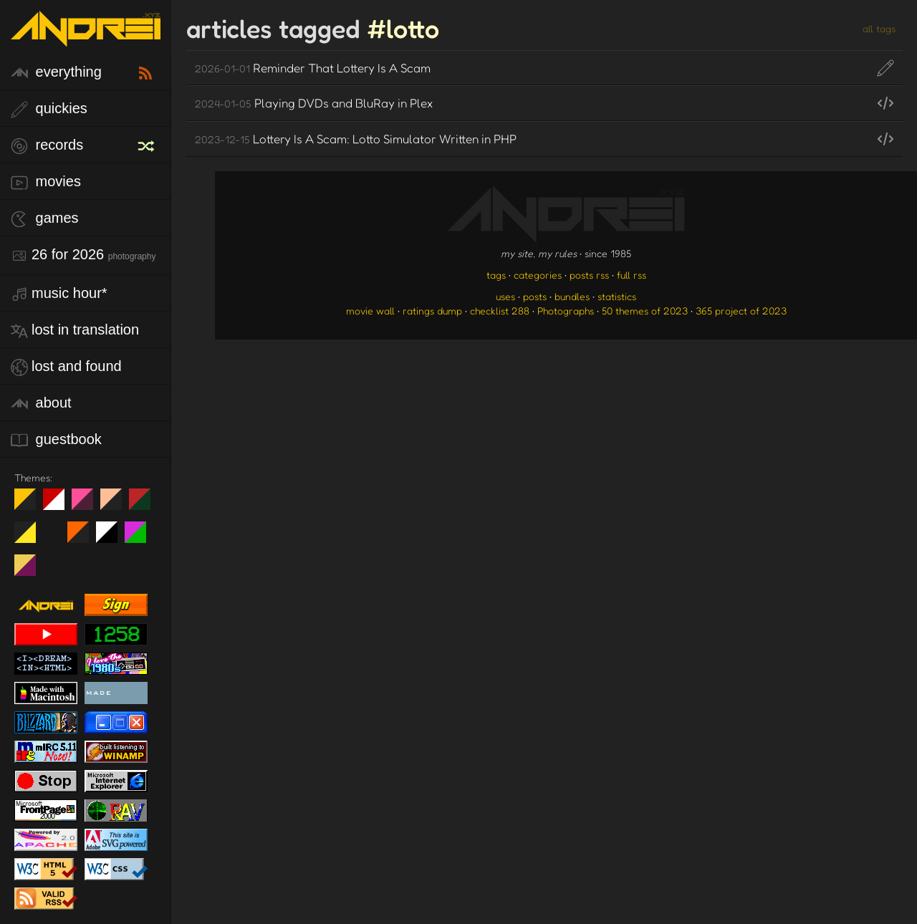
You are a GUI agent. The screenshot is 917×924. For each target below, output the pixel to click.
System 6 (112, 538)
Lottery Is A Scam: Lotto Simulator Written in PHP (356, 138)
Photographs (565, 310)
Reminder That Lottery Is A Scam (313, 67)
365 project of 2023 (741, 310)
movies (46, 182)
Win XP (53, 532)
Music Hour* (59, 294)
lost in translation (75, 331)
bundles (572, 296)
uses (505, 296)
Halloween (83, 538)
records (47, 146)
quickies (49, 109)
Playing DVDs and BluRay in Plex (314, 102)
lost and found (66, 367)
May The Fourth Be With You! (30, 538)
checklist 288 (499, 310)
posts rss (589, 275)
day (59, 505)
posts (535, 296)
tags (496, 275)
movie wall (370, 310)
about (41, 404)
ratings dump (432, 310)
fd (87, 505)
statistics (616, 296)
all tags (879, 28)
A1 (140, 538)
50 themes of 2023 (645, 310)
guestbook (56, 440)
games (45, 219)
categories (538, 275)
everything (56, 73)
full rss (631, 275)
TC (30, 571)
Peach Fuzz (116, 505)
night (30, 505)
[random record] (147, 144)
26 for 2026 (83, 255)
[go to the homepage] (85, 37)
